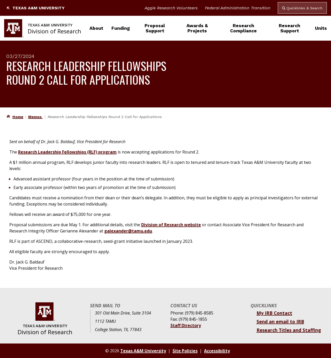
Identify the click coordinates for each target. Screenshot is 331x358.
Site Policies (185, 351)
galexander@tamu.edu (128, 231)
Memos (35, 117)
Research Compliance (243, 28)
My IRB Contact (274, 313)
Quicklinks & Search (302, 8)
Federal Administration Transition (237, 7)
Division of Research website (171, 225)
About (96, 28)
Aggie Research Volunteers (171, 7)
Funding (120, 28)
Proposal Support (155, 28)
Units (321, 28)
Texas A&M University (35, 7)
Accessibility (217, 351)
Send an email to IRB (280, 321)
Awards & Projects (197, 28)
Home (17, 117)
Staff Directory (185, 325)
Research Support (289, 28)
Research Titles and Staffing (289, 330)
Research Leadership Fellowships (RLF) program (67, 152)
